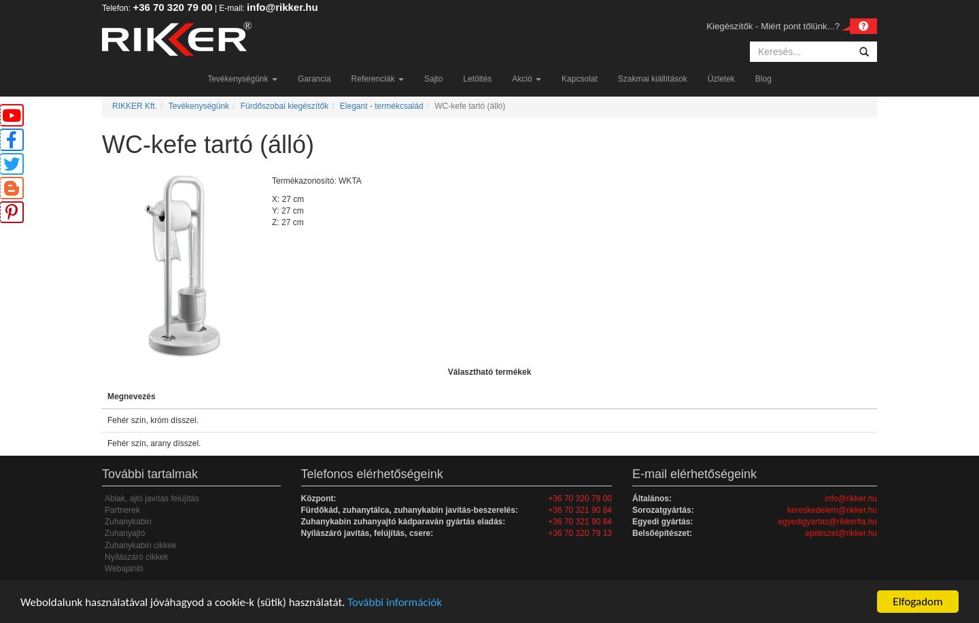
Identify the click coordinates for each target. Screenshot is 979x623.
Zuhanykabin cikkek (140, 545)
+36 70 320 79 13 (580, 533)
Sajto (433, 79)
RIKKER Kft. (134, 106)
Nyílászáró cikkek (136, 557)
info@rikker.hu (282, 7)
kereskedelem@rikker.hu (832, 510)
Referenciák (377, 79)
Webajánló (124, 568)
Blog (763, 79)
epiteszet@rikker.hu (841, 533)
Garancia (314, 79)
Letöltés (477, 79)
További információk (394, 602)
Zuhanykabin (128, 521)
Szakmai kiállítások (652, 79)
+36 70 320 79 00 (172, 7)
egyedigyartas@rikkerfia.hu (827, 521)
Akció (526, 79)
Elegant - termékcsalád (382, 106)
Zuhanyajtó (125, 533)
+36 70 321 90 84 (580, 510)
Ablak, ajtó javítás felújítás (152, 498)
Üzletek (721, 79)
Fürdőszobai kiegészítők (284, 106)
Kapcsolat (580, 79)
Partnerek (122, 510)
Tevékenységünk (242, 79)
